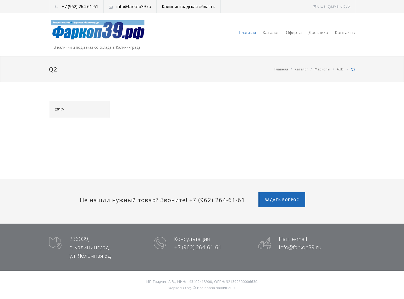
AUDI (340, 69)
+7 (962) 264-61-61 (80, 6)
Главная (247, 32)
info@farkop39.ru (133, 6)
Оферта (294, 32)
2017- (60, 109)
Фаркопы (322, 69)
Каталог (271, 32)
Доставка (318, 32)
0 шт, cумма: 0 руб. (332, 6)
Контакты (345, 32)
